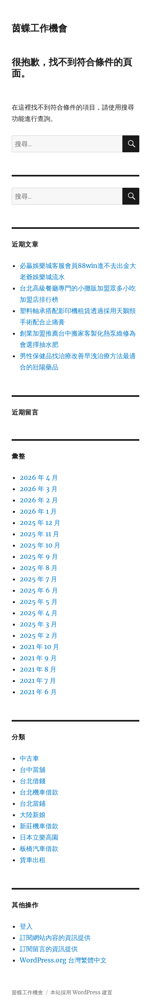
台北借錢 (33, 781)
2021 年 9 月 (38, 658)
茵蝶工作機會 (39, 28)
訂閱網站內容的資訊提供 (55, 937)
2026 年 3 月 (39, 489)
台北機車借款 (39, 792)
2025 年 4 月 (39, 613)
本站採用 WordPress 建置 (81, 992)
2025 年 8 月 (39, 568)
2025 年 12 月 (40, 523)
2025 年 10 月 (40, 545)
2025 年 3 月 (38, 624)
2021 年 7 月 (38, 680)
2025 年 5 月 (39, 601)
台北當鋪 (33, 803)
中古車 (29, 758)
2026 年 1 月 (38, 511)
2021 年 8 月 (38, 669)
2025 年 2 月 (39, 635)
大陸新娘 (33, 815)
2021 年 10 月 (39, 647)
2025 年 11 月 (39, 534)
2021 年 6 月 (38, 692)
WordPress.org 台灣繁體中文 (63, 960)
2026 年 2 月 (39, 500)
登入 (26, 926)
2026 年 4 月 (39, 477)
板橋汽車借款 (39, 848)
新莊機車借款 (39, 826)
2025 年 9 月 (39, 556)
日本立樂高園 (39, 837)
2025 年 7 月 (38, 579)
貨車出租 (33, 860)
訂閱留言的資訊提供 (49, 949)
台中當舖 (33, 769)
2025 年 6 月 (39, 590)
